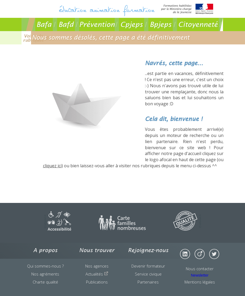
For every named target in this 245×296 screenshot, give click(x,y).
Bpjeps (160, 24)
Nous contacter (200, 268)
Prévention (97, 24)
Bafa (43, 24)
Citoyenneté (198, 24)
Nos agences (97, 266)
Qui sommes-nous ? (45, 266)
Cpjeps (131, 24)
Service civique (148, 274)
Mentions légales (199, 282)
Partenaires (148, 282)
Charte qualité (45, 282)
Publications (97, 282)
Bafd (66, 24)
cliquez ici (52, 166)
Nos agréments (45, 274)
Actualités (96, 274)
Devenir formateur (148, 266)
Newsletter (199, 275)
